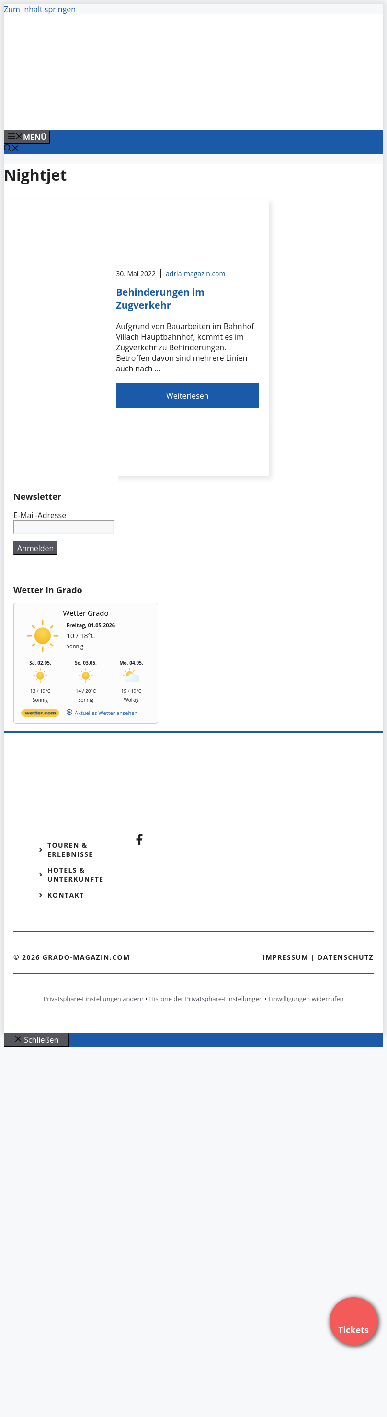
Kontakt (65, 894)
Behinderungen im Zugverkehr (160, 298)
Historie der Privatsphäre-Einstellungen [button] (206, 998)
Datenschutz (346, 957)
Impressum (285, 957)
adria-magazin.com (195, 273)
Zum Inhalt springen (40, 9)
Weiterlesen (187, 396)
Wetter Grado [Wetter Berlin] (86, 613)
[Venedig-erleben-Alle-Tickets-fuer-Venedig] (197, 112)
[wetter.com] (40, 714)
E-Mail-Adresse (39, 515)
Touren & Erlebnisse (70, 850)
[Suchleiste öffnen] (11, 149)
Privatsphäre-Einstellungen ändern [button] (93, 998)
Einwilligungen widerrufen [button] (305, 998)
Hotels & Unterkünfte (75, 874)
